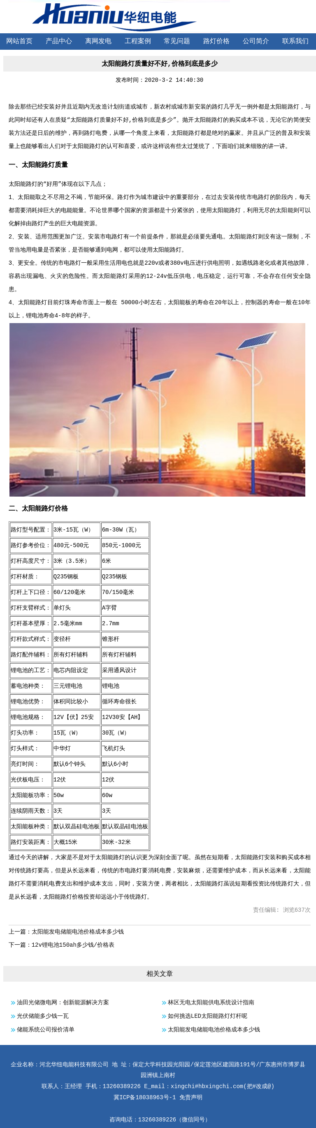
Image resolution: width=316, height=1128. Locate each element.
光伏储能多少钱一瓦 (43, 1016)
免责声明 (190, 1097)
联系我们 (295, 41)
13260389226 (157, 1119)
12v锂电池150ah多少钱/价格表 (73, 945)
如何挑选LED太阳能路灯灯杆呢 (207, 1016)
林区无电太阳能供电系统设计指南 (211, 1002)
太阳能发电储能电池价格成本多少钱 (78, 932)
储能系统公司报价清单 (45, 1029)
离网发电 (98, 41)
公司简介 (256, 41)
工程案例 (138, 41)
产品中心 (59, 41)
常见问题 (177, 41)
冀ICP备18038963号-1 (145, 1097)
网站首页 (19, 41)
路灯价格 (216, 41)
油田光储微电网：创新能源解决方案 (63, 1002)
